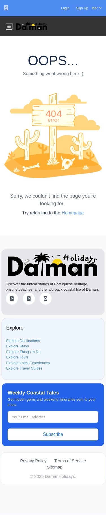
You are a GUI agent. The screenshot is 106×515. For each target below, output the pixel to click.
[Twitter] (29, 298)
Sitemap (54, 467)
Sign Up (82, 8)
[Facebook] (12, 298)
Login (65, 8)
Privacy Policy (33, 460)
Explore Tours (17, 357)
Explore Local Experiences (28, 363)
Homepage (73, 212)
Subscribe (53, 434)
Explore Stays (17, 346)
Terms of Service (70, 460)
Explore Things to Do (23, 352)
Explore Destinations (23, 341)
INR (97, 8)
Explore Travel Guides (24, 368)
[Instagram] (45, 298)
